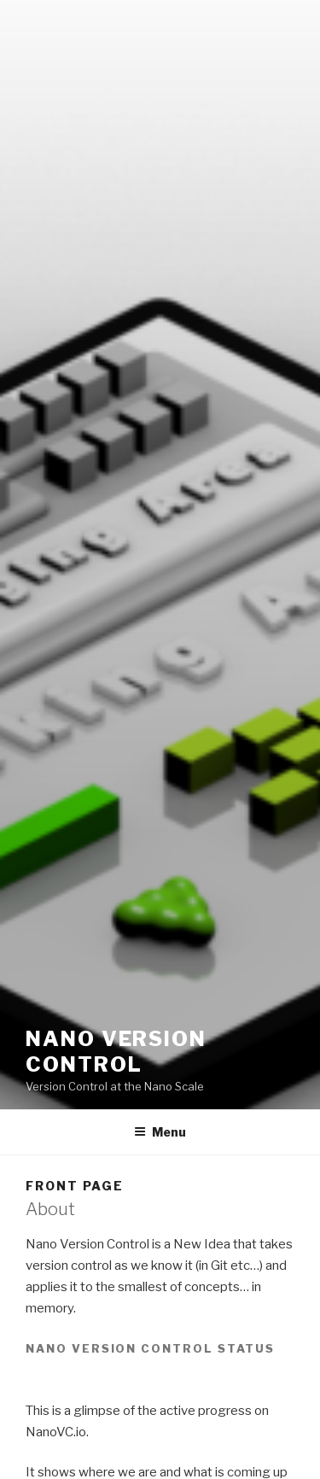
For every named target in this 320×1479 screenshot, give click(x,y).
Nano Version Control (116, 1051)
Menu (160, 1132)
